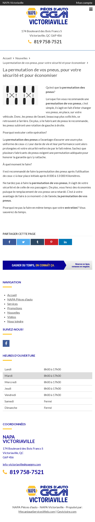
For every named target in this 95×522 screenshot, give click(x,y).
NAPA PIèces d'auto (20, 299)
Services (12, 303)
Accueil (7, 58)
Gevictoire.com (66, 511)
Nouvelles (21, 58)
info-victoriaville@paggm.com (22, 464)
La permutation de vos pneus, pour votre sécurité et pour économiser (44, 62)
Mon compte (84, 2)
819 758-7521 (45, 42)
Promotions (14, 308)
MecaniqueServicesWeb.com (36, 511)
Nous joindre (15, 321)
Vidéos (11, 317)
